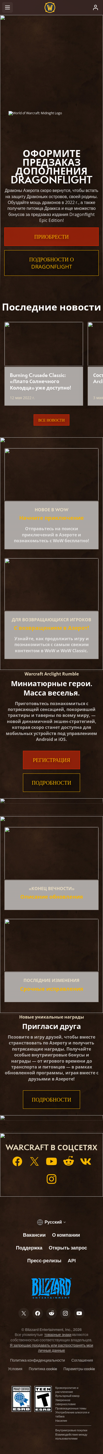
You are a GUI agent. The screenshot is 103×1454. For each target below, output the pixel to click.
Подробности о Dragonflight (51, 263)
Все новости (51, 420)
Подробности (51, 782)
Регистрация (51, 760)
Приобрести (51, 236)
